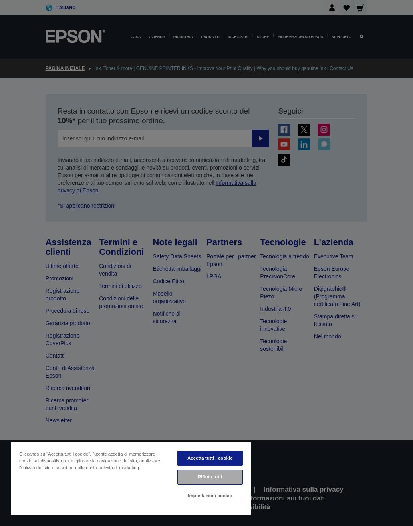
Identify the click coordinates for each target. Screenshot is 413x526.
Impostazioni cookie (210, 495)
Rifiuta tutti (210, 476)
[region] (131, 478)
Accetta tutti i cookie (210, 458)
